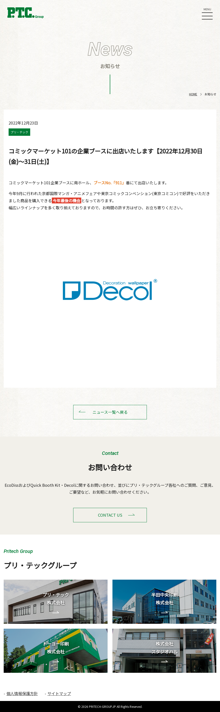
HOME (193, 94)
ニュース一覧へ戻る (110, 412)
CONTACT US (110, 515)
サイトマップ (59, 693)
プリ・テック (19, 132)
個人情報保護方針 (22, 693)
